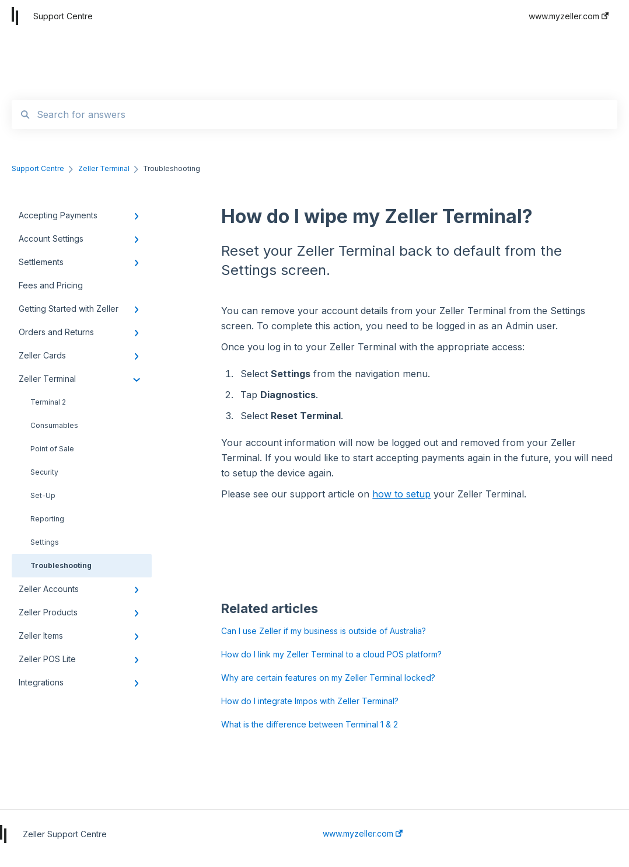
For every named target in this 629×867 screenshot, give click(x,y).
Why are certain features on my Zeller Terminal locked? (328, 678)
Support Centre (63, 16)
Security (44, 472)
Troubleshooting (61, 565)
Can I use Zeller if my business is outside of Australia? (323, 631)
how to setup (401, 494)
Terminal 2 (48, 402)
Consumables (54, 425)
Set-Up (42, 495)
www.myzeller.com (363, 833)
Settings (44, 542)
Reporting (47, 518)
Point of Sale (52, 448)
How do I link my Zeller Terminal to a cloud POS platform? (331, 654)
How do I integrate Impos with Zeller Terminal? (310, 701)
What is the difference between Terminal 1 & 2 (309, 724)
